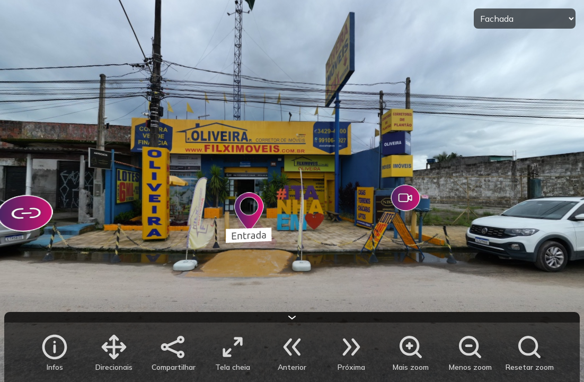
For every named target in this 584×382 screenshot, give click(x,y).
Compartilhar (174, 367)
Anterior (292, 367)
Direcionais (113, 367)
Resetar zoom (530, 367)
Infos (55, 367)
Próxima (351, 367)
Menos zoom (470, 367)
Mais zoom (411, 367)
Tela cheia (232, 367)
